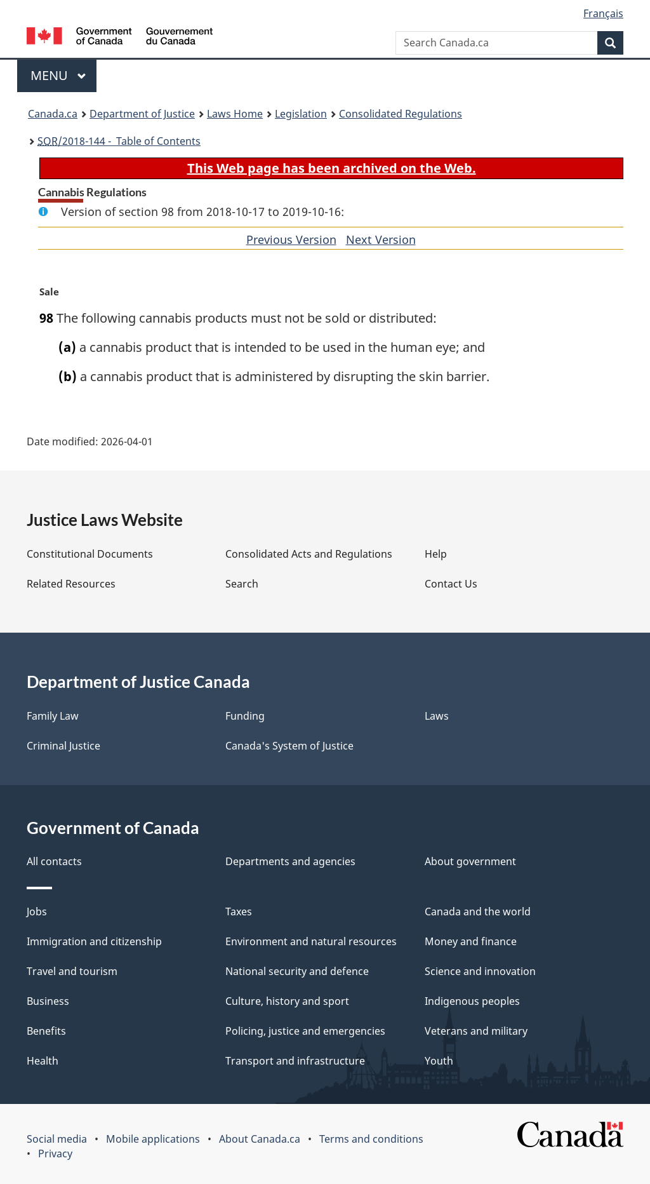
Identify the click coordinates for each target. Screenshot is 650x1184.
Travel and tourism (72, 971)
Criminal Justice (63, 746)
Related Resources (71, 584)
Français (603, 13)
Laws (437, 716)
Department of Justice (142, 114)
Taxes (238, 911)
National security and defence (297, 971)
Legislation (301, 114)
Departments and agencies (290, 861)
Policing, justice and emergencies (305, 1031)
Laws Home (235, 114)
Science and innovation (480, 971)
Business (48, 1001)
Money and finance (471, 941)
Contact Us (451, 584)
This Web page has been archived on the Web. (331, 168)
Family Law (53, 716)
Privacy (55, 1153)
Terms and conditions (371, 1139)
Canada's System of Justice (289, 746)
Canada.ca (52, 114)
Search (241, 584)
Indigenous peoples (472, 1001)
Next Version (381, 239)
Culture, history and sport (287, 1001)
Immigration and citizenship (94, 941)
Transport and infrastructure (295, 1061)
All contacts (54, 861)
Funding (245, 716)
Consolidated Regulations (400, 114)
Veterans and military (476, 1031)
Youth (439, 1061)
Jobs (37, 911)
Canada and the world (478, 911)
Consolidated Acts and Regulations (308, 554)
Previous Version (291, 239)
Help (436, 554)
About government (470, 861)
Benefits (46, 1031)
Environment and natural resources (311, 941)
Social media (57, 1139)
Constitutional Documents (90, 554)
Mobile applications (153, 1139)
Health (42, 1061)
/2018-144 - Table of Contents (119, 141)
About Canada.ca (259, 1139)
